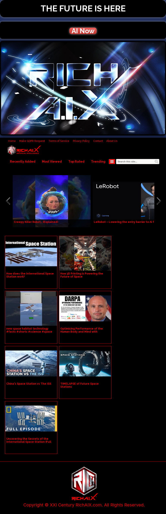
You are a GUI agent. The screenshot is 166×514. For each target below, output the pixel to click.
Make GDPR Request (32, 141)
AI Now (83, 31)
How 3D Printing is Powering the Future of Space (81, 275)
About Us (111, 141)
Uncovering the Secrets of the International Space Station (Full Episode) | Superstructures (28, 441)
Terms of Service (58, 141)
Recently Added (22, 161)
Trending (98, 161)
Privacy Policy (81, 141)
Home (12, 141)
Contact (98, 141)
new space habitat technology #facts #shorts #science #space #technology (29, 331)
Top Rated (76, 161)
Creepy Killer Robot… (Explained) (36, 222)
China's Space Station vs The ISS (28, 383)
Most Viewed (52, 161)
